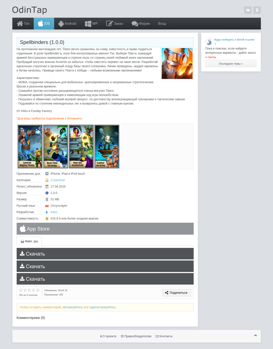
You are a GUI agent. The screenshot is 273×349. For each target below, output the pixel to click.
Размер (33, 199)
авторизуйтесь (73, 307)
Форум (141, 23)
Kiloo (54, 212)
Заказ (114, 23)
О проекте (108, 336)
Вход (162, 23)
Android (67, 23)
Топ (23, 23)
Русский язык (33, 205)
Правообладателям (136, 336)
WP (91, 23)
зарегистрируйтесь (102, 307)
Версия (33, 193)
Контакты (164, 336)
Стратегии (58, 180)
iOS (44, 23)
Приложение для (33, 173)
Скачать (32, 254)
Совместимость (33, 218)
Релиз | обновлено (33, 186)
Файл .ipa (29, 241)
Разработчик (33, 212)
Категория (33, 180)
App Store (35, 229)
